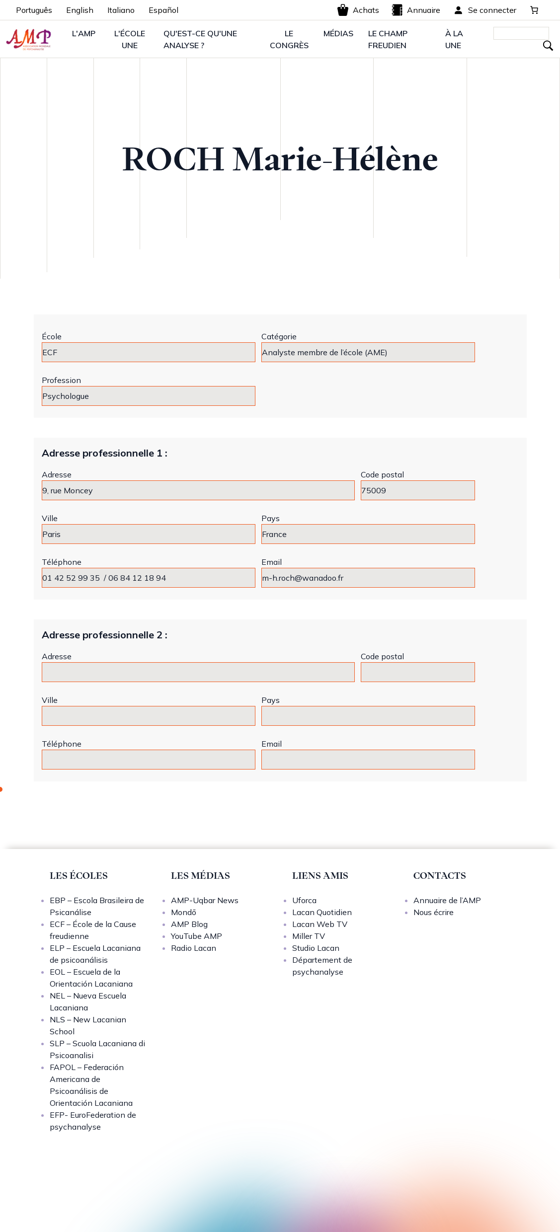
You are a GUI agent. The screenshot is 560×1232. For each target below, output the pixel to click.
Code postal (382, 474)
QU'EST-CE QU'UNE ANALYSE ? (200, 39)
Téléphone (61, 562)
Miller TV (308, 936)
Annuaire (415, 10)
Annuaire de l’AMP (447, 900)
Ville (50, 518)
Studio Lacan (315, 948)
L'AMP (83, 33)
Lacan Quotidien (322, 912)
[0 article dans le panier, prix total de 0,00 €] (534, 10)
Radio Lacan (193, 948)
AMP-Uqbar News (205, 900)
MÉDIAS (338, 33)
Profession (61, 380)
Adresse (57, 474)
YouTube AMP (196, 936)
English (79, 10)
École (52, 336)
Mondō (183, 912)
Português (34, 10)
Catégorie (279, 336)
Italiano (121, 10)
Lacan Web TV (319, 924)
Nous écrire (433, 912)
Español (163, 10)
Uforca (304, 900)
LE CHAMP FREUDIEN (387, 39)
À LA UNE (454, 39)
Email (271, 562)
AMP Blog (189, 924)
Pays (270, 518)
